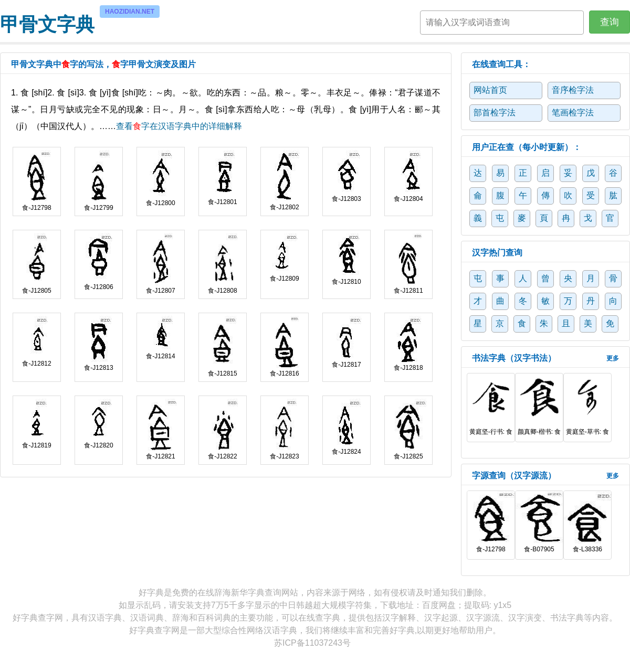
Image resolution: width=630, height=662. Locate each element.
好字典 (151, 592)
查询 (609, 22)
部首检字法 (495, 112)
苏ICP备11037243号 (312, 642)
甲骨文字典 (47, 23)
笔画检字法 (573, 112)
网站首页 (490, 90)
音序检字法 (573, 90)
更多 (612, 358)
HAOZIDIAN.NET (129, 11)
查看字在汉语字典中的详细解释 (179, 126)
